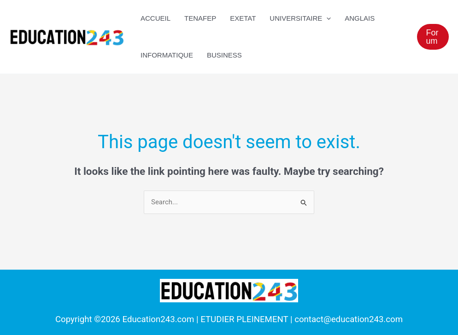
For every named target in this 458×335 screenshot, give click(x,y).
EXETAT (243, 18)
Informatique (167, 55)
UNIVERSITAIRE (300, 18)
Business (224, 55)
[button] (433, 37)
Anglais (360, 18)
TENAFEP (200, 18)
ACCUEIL (155, 18)
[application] (326, 18)
